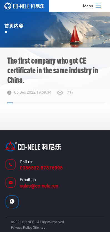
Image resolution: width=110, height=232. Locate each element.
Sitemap (39, 227)
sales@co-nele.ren (39, 186)
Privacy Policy (22, 227)
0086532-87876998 (41, 168)
